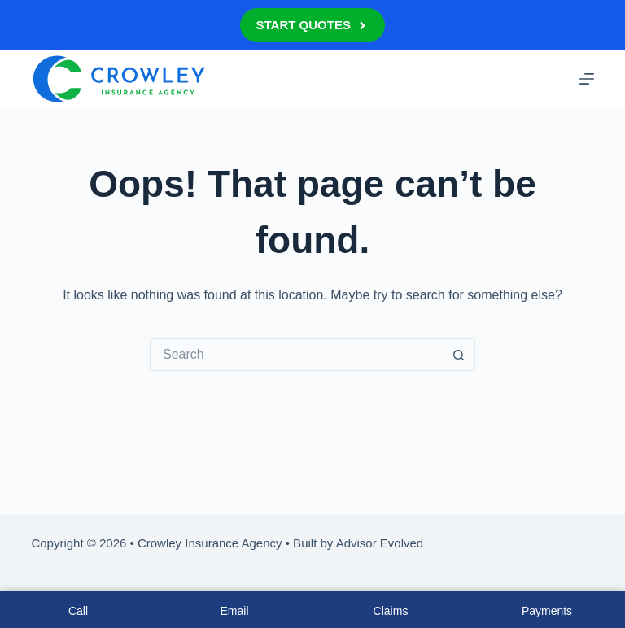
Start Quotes (312, 25)
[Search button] (459, 354)
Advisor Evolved (380, 543)
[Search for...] (296, 354)
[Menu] (586, 79)
